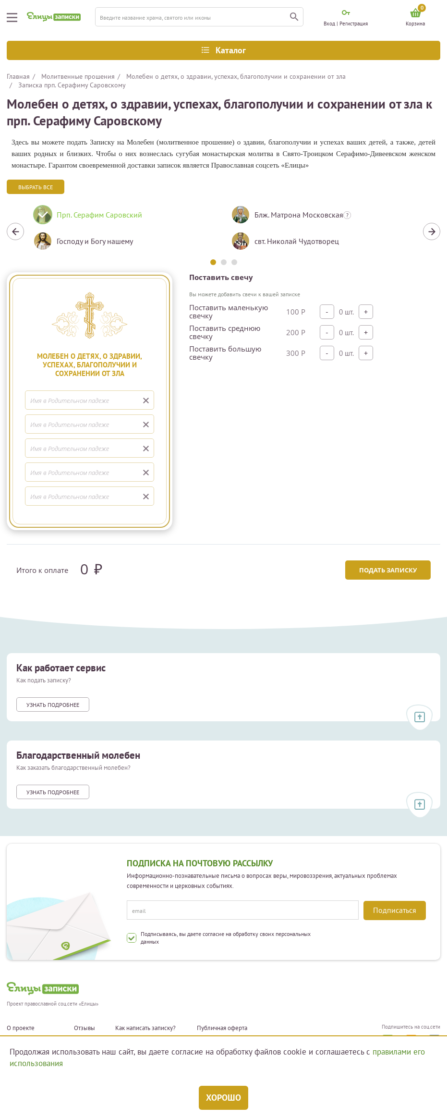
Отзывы (84, 1028)
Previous (15, 231)
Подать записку (388, 570)
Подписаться (394, 910)
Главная (18, 76)
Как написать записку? (145, 1028)
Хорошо (223, 1097)
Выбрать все (35, 187)
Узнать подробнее (52, 704)
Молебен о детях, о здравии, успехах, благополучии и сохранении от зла (236, 76)
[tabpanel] (125, 231)
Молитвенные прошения (78, 76)
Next (431, 231)
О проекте (21, 1028)
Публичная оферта (222, 1028)
